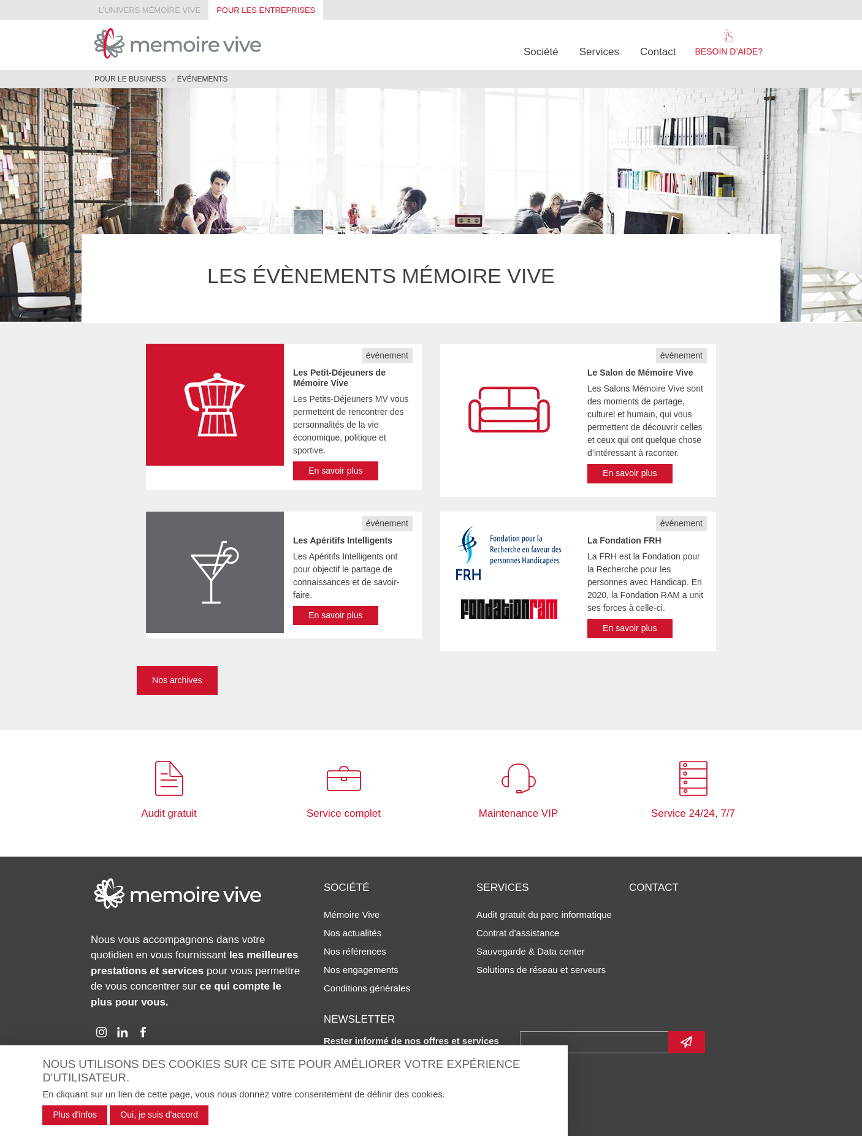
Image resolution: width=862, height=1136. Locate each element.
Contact (658, 52)
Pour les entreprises (265, 10)
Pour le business (130, 79)
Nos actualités (352, 933)
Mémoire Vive (352, 914)
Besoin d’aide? (729, 42)
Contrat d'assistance (517, 933)
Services (599, 52)
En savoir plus (335, 470)
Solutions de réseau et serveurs (541, 969)
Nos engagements (361, 969)
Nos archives (177, 680)
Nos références (355, 951)
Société (541, 52)
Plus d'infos (75, 1114)
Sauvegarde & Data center (530, 951)
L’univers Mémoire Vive (149, 10)
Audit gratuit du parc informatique (544, 914)
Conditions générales (367, 988)
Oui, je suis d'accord (159, 1114)
